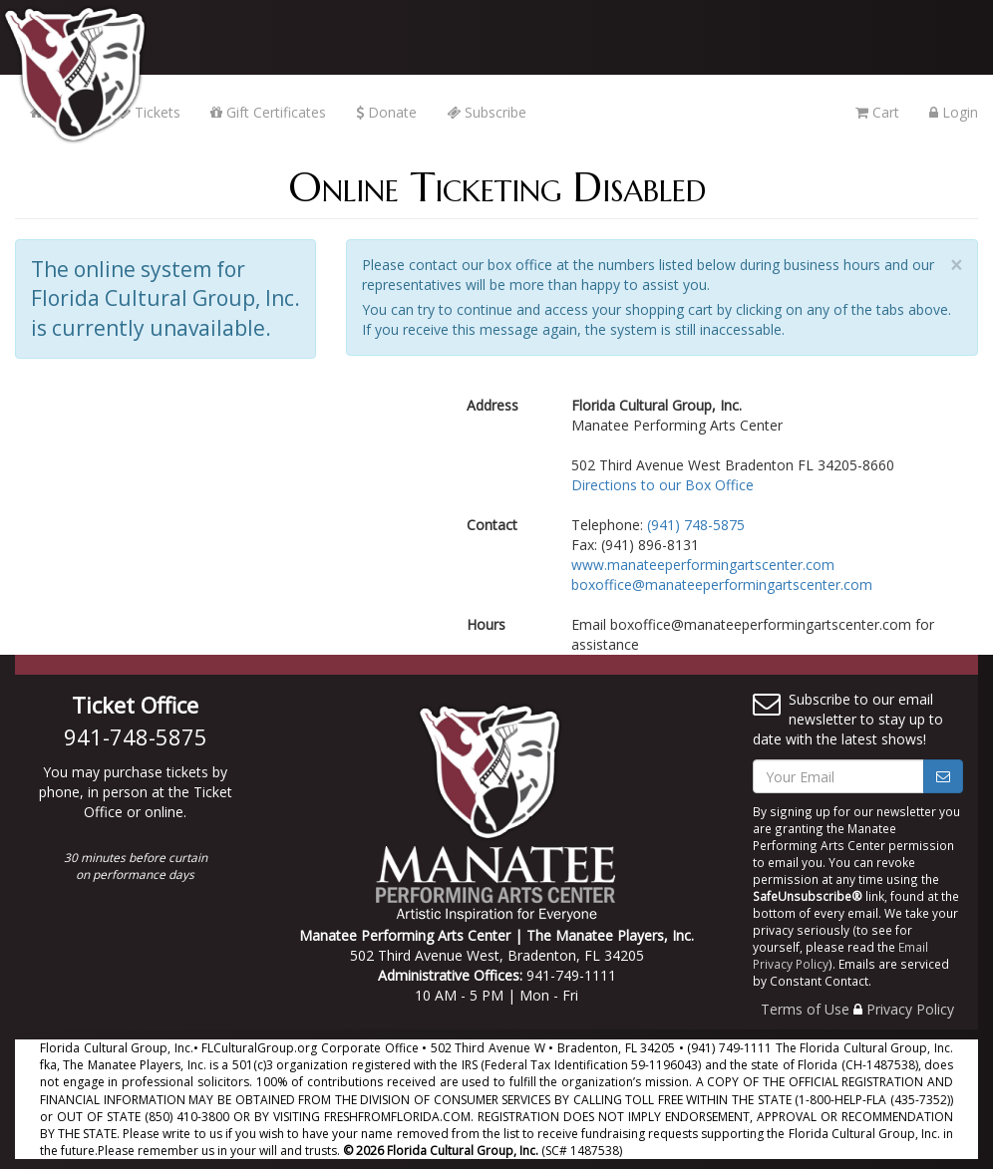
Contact (492, 524)
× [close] (956, 265)
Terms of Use (805, 1009)
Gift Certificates (268, 112)
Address (492, 405)
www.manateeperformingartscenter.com (702, 564)
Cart (877, 112)
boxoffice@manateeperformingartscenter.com (721, 584)
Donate (386, 112)
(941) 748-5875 (696, 524)
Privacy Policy (910, 1009)
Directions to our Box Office (662, 484)
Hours (486, 624)
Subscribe (486, 112)
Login (953, 112)
